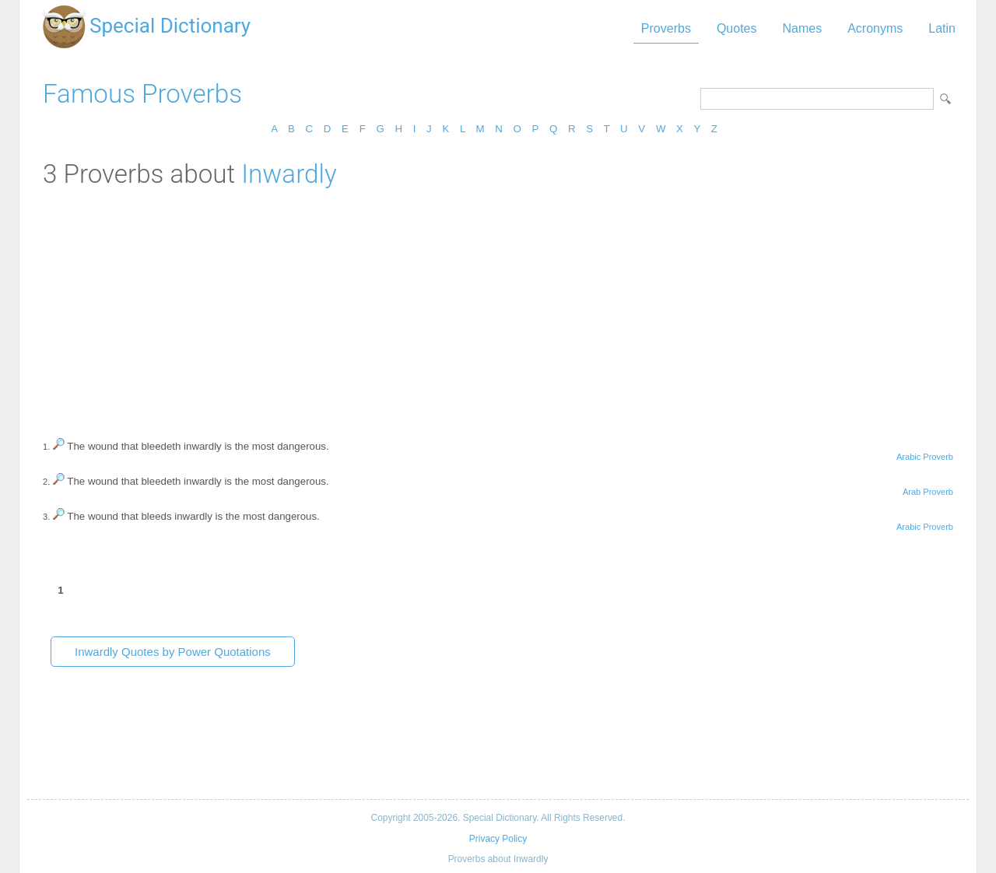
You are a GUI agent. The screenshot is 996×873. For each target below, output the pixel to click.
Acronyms (875, 28)
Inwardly (288, 174)
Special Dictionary (170, 25)
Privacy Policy (498, 838)
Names (802, 28)
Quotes (737, 28)
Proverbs (666, 28)
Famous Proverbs (142, 94)
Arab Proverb (928, 491)
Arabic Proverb (924, 456)
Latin (942, 28)
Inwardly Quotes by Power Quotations (173, 651)
